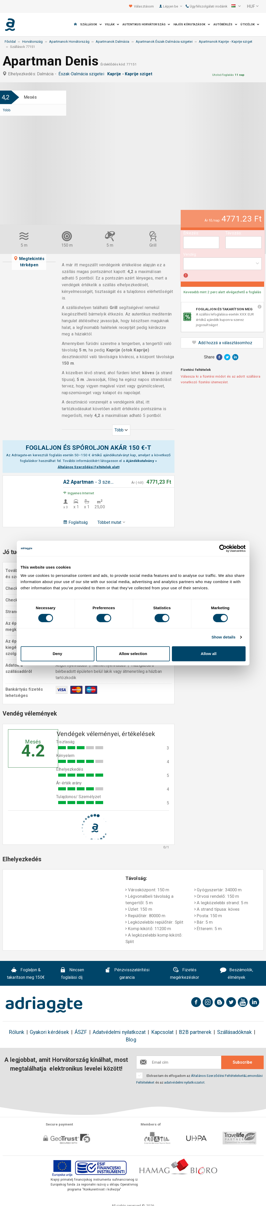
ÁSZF (80, 1032)
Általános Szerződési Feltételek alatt (88, 467)
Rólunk (16, 1032)
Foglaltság (75, 522)
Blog (131, 1040)
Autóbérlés (225, 24)
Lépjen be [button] (172, 6)
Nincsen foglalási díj (72, 973)
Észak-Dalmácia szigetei (82, 73)
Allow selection (133, 653)
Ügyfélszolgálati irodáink (206, 6)
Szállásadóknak (234, 1032)
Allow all (209, 653)
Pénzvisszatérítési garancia (127, 973)
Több (7, 110)
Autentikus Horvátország (146, 24)
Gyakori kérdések (49, 1032)
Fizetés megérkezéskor (184, 973)
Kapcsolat (162, 1032)
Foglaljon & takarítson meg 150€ (26, 973)
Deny (57, 653)
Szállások (91, 24)
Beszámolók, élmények (236, 973)
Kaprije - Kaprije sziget (130, 73)
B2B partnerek (195, 1032)
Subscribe (242, 1062)
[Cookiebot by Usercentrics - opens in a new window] (223, 548)
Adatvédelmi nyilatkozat (119, 1032)
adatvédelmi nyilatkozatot (184, 1082)
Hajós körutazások (191, 24)
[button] (236, 6)
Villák (112, 24)
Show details (223, 637)
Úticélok (249, 24)
